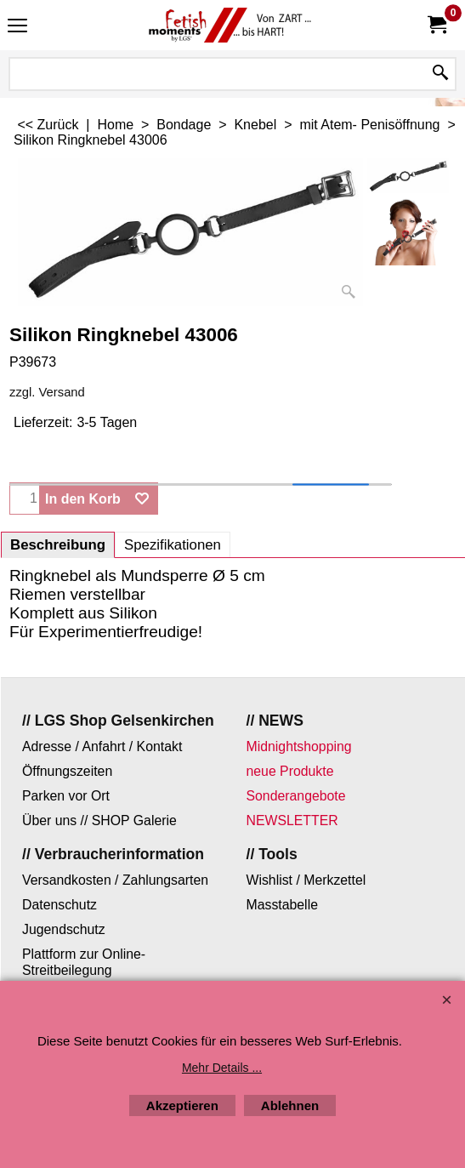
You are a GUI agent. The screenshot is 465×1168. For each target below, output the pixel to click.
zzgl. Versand (47, 392)
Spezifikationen (172, 545)
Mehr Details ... (222, 1067)
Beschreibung (57, 545)
